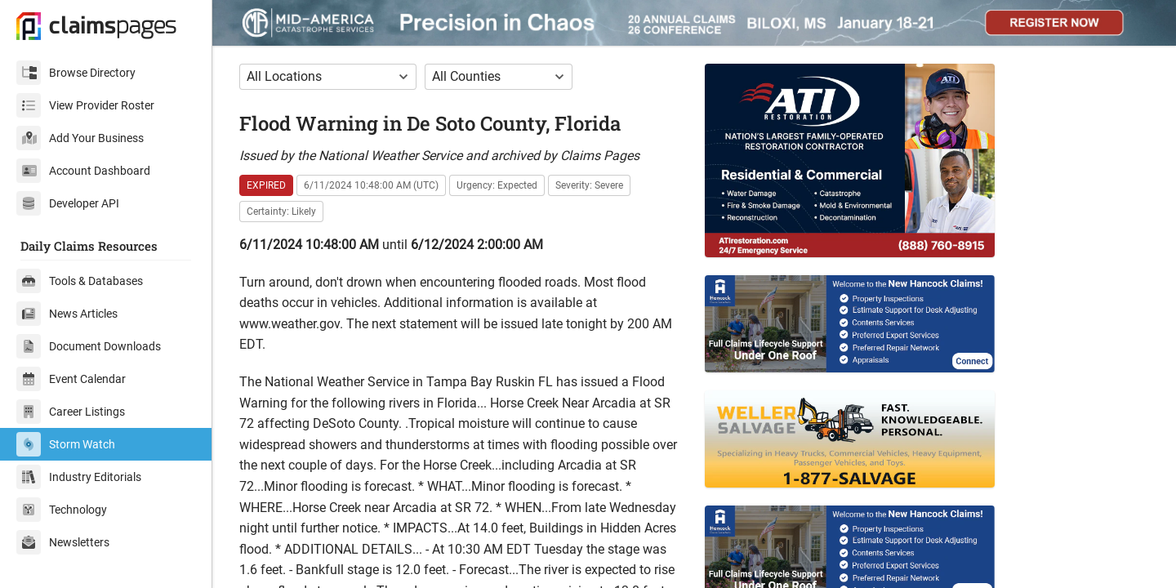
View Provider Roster (85, 105)
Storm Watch (65, 444)
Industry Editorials (78, 477)
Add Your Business (80, 138)
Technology (61, 509)
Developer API (67, 203)
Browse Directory (76, 72)
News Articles (67, 313)
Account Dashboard (83, 170)
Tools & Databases (79, 281)
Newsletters (62, 542)
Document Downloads (88, 346)
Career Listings (70, 411)
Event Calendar (71, 379)
